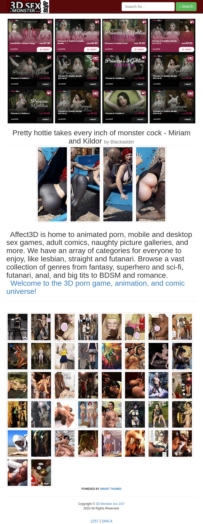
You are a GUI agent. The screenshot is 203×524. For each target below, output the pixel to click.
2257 (94, 521)
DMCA (107, 521)
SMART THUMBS (111, 488)
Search (186, 6)
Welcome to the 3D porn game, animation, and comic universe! (95, 287)
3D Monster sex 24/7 (110, 504)
